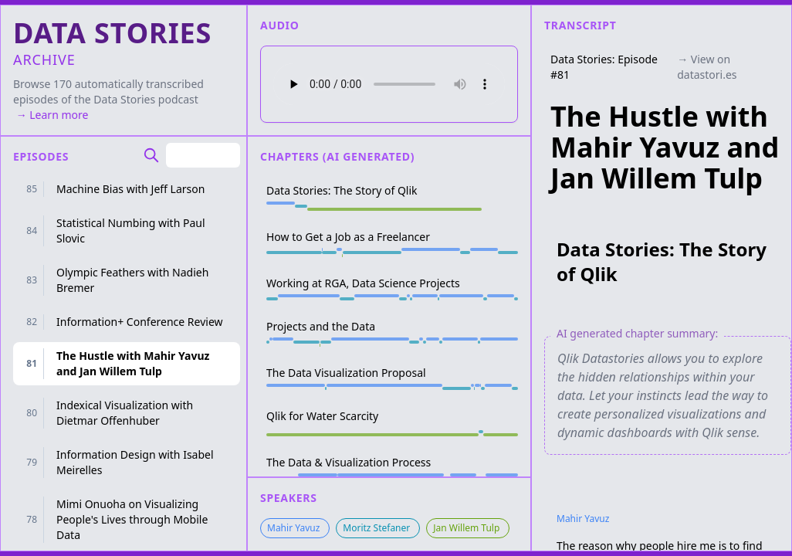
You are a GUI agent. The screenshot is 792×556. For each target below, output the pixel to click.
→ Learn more (50, 114)
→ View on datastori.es (706, 67)
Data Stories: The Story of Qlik (662, 261)
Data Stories (124, 99)
